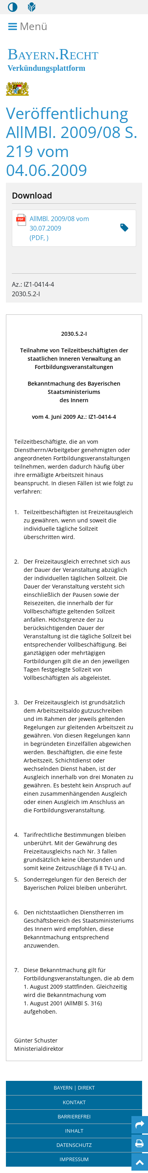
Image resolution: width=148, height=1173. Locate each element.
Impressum (74, 1159)
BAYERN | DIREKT (74, 1087)
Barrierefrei (74, 1116)
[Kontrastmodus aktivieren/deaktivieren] (12, 7)
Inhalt (74, 1130)
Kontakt (74, 1102)
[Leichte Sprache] (31, 7)
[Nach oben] (139, 1162)
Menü (29, 26)
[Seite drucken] (139, 1143)
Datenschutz (74, 1144)
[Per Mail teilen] (139, 1124)
